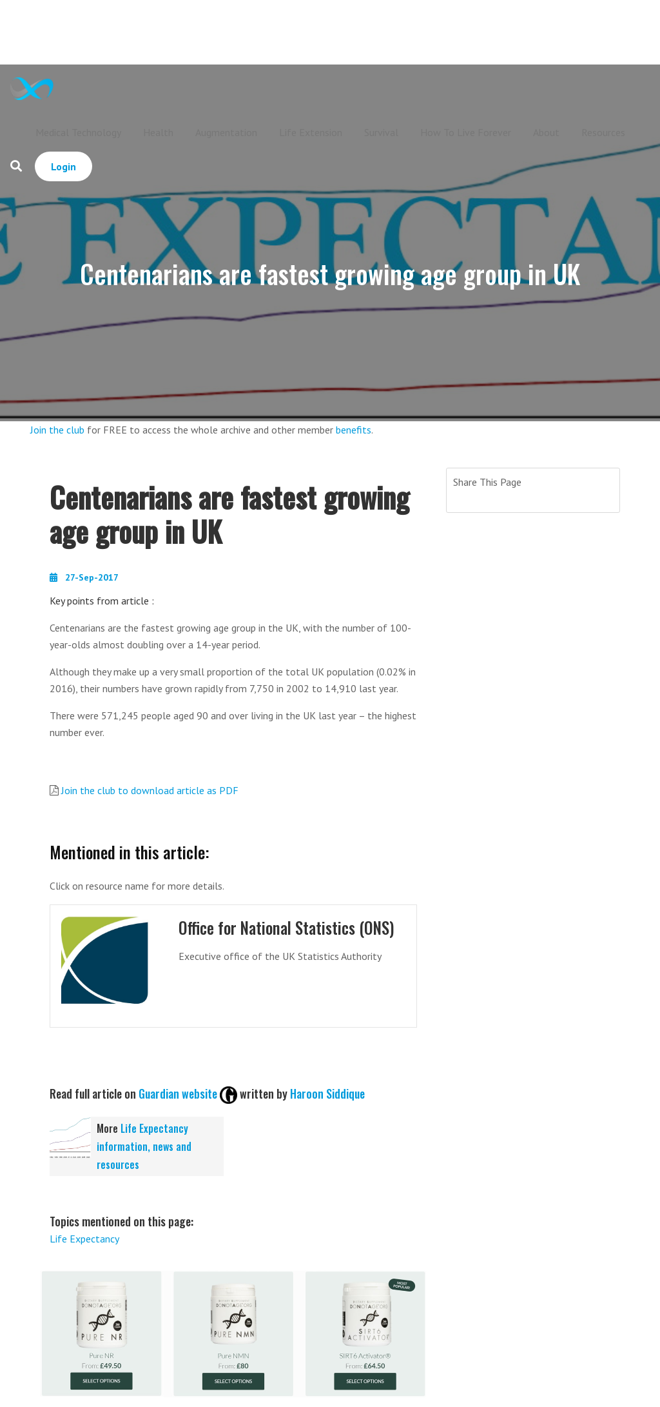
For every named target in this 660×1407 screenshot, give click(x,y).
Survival (381, 132)
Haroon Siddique (327, 1093)
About (546, 132)
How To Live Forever (465, 132)
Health (158, 132)
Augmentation (226, 132)
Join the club (57, 429)
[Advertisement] (356, 32)
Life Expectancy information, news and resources (144, 1146)
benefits (353, 429)
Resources (603, 132)
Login (63, 166)
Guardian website (178, 1093)
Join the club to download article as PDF (149, 790)
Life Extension (310, 132)
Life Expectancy (84, 1238)
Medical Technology (78, 132)
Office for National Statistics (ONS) (290, 927)
